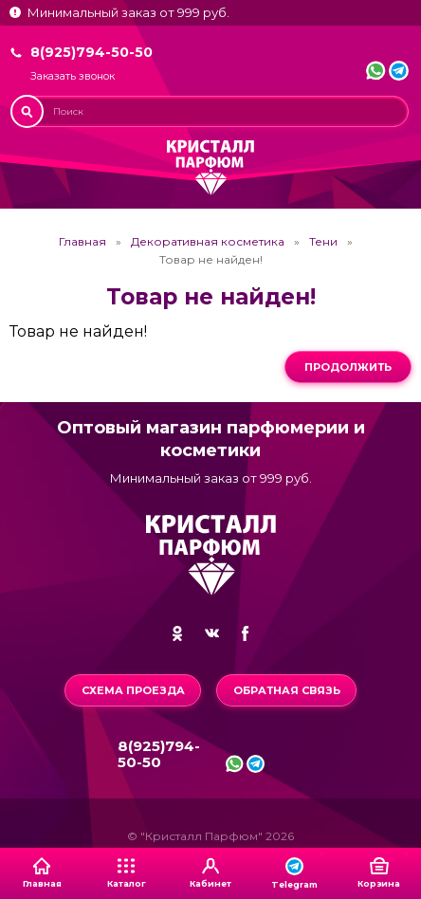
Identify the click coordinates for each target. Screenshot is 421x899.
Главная (82, 241)
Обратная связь (286, 690)
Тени (323, 241)
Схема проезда (133, 690)
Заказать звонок (72, 76)
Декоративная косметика (207, 241)
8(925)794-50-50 (91, 52)
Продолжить (348, 367)
